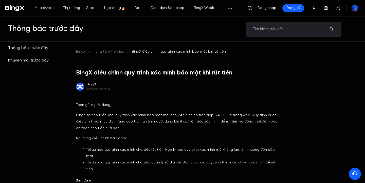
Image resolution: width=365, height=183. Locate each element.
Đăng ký (293, 8)
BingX (80, 52)
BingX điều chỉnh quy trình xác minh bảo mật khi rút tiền (179, 52)
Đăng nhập (267, 8)
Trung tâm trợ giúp (108, 52)
